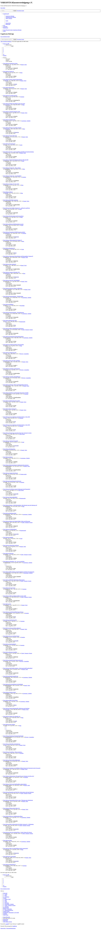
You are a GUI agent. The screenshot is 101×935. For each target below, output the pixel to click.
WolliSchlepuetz (8, 685)
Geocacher (7, 297)
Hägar (15, 740)
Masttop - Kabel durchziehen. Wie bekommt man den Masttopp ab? (23, 505)
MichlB (6, 80)
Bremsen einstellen (13, 652)
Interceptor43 (7, 337)
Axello (6, 530)
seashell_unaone (8, 777)
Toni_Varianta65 (17, 285)
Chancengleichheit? (13, 497)
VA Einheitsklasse (13, 529)
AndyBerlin (7, 169)
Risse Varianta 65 (12, 408)
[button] (6, 43)
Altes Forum (22, 434)
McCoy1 (7, 717)
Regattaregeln (22, 321)
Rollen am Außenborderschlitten (16, 816)
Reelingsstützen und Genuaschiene (16, 216)
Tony (6, 209)
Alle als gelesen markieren (6, 41)
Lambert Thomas (8, 613)
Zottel (6, 621)
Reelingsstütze (12, 449)
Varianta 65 (11, 71)
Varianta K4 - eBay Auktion (15, 167)
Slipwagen (11, 553)
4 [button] (3, 50)
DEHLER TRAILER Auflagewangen (17, 579)
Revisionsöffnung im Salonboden (16, 684)
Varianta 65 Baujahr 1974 (14, 272)
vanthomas (7, 136)
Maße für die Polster (13, 700)
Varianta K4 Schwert (13, 473)
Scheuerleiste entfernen (14, 545)
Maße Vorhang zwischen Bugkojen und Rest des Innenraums (21, 571)
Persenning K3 (12, 143)
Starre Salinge (12, 724)
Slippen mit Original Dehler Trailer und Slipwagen (19, 521)
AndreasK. (7, 442)
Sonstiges (22, 96)
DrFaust (6, 645)
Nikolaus (7, 249)
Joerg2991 (7, 241)
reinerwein (7, 281)
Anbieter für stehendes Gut (14, 716)
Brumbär (7, 817)
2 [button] (3, 48)
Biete (21, 72)
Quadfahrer (7, 693)
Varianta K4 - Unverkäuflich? (15, 175)
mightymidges (8, 201)
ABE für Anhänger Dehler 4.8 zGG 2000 (17, 595)
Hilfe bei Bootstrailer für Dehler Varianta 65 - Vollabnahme (21, 824)
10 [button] (3, 54)
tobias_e (15, 349)
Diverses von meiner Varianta (15, 127)
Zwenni (6, 661)
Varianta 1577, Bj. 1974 (14, 183)
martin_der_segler (8, 857)
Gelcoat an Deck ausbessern (15, 628)
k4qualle (15, 764)
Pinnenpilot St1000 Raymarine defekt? (17, 232)
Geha (6, 144)
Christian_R (7, 589)
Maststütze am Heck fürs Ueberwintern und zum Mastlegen (21, 792)
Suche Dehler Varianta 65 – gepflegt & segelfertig (19, 208)
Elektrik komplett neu (13, 676)
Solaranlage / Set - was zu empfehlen (16, 561)
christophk (16, 493)
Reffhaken (11, 304)
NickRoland (7, 506)
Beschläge (22, 305)
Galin (6, 474)
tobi (6, 745)
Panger (6, 153)
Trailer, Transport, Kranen (27, 329)
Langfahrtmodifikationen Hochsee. (16, 612)
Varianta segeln (23, 474)
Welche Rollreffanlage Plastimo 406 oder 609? (18, 159)
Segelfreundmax (8, 393)
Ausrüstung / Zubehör (25, 120)
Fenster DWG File (13, 135)
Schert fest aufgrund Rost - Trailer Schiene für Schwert (20, 832)
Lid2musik (7, 761)
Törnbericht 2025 (12, 352)
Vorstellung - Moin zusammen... (15, 752)
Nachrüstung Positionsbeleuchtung (16, 336)
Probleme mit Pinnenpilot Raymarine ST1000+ (19, 392)
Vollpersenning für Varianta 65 (15, 240)
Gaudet (15, 721)
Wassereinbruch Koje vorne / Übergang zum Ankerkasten (21, 800)
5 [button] (3, 52)
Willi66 (6, 554)
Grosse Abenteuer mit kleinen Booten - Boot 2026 (19, 416)
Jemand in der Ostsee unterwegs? (16, 660)
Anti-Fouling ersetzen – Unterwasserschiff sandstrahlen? (20, 668)
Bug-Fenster (11, 87)
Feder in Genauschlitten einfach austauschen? (18, 848)
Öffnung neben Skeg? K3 (14, 808)
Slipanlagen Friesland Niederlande (16, 736)
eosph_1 (15, 357)
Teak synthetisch (12, 264)
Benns (15, 252)
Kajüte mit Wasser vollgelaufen (15, 288)
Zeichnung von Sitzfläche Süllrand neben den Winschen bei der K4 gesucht (24, 768)
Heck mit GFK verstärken (14, 360)
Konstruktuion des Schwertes (15, 481)
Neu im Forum (12, 587)
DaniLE (6, 88)
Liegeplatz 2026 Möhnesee (14, 376)
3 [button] (3, 49)
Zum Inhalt (3, 7)
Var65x (6, 225)
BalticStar (7, 161)
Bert (15, 568)
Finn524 (6, 112)
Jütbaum (11, 192)
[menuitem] (10, 16)
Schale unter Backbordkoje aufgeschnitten (18, 784)
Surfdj (6, 96)
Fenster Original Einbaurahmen (15, 79)
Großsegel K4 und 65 (13, 441)
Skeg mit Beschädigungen (14, 760)
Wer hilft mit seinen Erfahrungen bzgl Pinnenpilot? (19, 489)
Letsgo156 (7, 377)
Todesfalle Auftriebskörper (14, 744)
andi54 (6, 345)
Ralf (15, 244)
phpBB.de (15, 926)
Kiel (10, 604)
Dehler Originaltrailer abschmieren (16, 328)
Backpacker (7, 361)
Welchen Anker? (12, 692)
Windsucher (7, 128)
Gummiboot (7, 104)
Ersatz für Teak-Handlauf (14, 280)
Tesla (6, 825)
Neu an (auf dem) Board (14, 636)
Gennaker (11, 537)
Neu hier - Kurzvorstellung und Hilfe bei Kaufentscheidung (21, 151)
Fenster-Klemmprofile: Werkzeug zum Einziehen (19, 708)
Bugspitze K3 (12, 248)
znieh (6, 725)
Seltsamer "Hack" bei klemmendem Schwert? (18, 384)
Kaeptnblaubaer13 (8, 737)
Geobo (6, 458)
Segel (23, 161)
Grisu (15, 108)
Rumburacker (7, 562)
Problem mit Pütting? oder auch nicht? (17, 103)
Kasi (6, 321)
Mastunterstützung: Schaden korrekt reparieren (19, 465)
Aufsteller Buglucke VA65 (14, 111)
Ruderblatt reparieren (13, 200)
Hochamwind (16, 600)
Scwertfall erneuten (13, 95)
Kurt (6, 753)
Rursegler (16, 212)
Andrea (6, 841)
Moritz (6, 305)
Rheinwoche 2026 (13, 320)
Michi (6, 72)
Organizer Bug (12, 119)
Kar (14, 437)
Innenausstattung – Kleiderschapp (16, 296)
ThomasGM (7, 514)
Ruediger (7, 597)
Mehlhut (15, 461)
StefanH (15, 713)
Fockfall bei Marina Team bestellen (16, 344)
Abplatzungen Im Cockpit (14, 400)
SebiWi (15, 84)
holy (15, 140)
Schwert (10, 457)
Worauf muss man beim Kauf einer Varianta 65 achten (20, 432)
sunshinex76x (8, 573)
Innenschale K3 (12, 864)
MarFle (6, 701)
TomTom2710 (17, 100)
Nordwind (7, 769)
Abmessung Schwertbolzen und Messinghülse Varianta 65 (21, 256)
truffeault (7, 605)
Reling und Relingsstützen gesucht (16, 224)
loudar (15, 812)
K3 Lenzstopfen (12, 856)
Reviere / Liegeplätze (24, 353)
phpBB (7, 924)
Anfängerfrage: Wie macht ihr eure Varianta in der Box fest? (21, 776)
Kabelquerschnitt (12, 513)
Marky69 (7, 64)
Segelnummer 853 (13, 620)
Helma (15, 558)
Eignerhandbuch (12, 644)
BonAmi (6, 185)
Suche (21, 144)
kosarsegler (16, 445)
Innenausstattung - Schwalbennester (16, 312)
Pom (6, 434)
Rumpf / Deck (24, 64)
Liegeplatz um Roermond (14, 368)
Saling (10, 840)
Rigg (23, 104)
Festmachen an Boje (13, 63)
